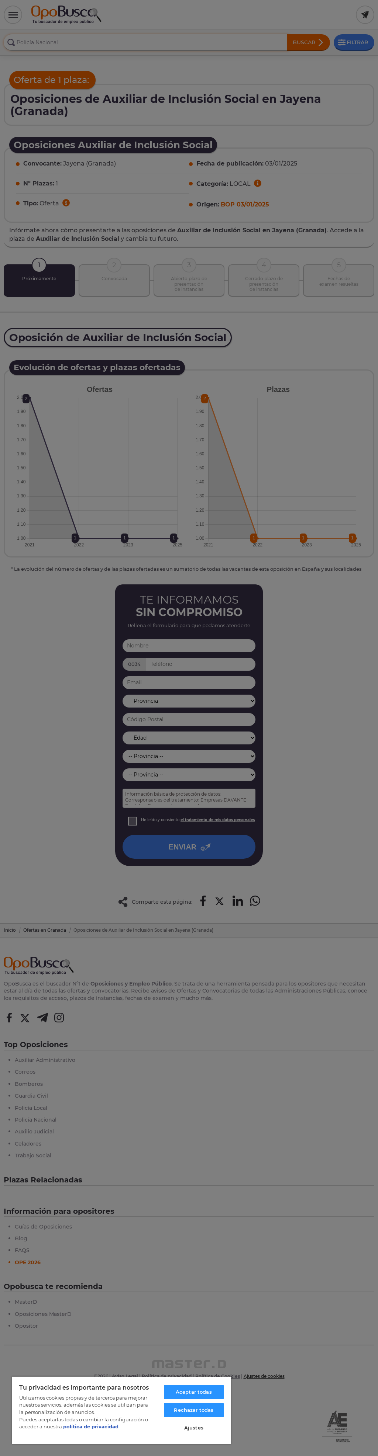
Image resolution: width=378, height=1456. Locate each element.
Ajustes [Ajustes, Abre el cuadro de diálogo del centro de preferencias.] (193, 1428)
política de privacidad (90, 1426)
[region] (121, 1410)
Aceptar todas (194, 1392)
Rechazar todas (193, 1410)
